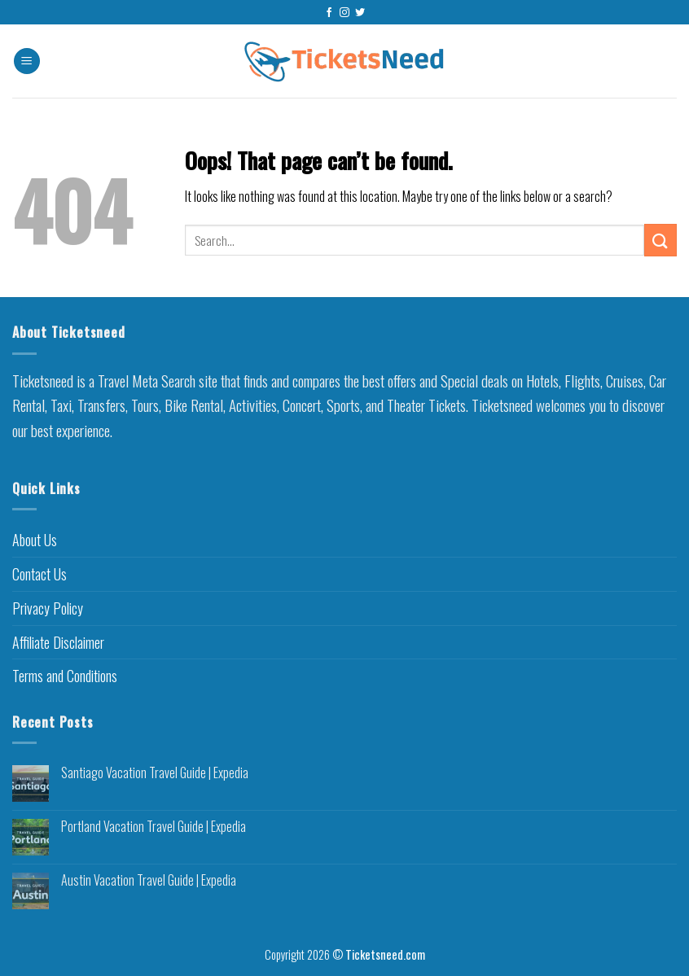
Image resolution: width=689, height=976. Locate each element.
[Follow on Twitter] (360, 13)
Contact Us (39, 573)
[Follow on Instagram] (344, 13)
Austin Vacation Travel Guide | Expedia (148, 880)
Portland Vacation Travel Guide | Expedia (153, 826)
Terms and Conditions (64, 675)
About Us (34, 539)
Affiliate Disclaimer (58, 642)
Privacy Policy (47, 608)
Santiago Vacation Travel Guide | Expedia (154, 773)
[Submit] (660, 240)
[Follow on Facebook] (329, 13)
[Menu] (27, 61)
